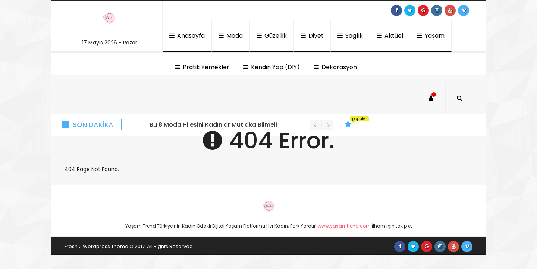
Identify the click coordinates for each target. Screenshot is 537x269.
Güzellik (272, 35)
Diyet (312, 35)
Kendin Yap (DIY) (271, 67)
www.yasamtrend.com (344, 226)
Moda (231, 35)
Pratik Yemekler (202, 67)
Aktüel (390, 35)
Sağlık (350, 35)
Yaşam (431, 35)
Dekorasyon (335, 67)
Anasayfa (187, 35)
